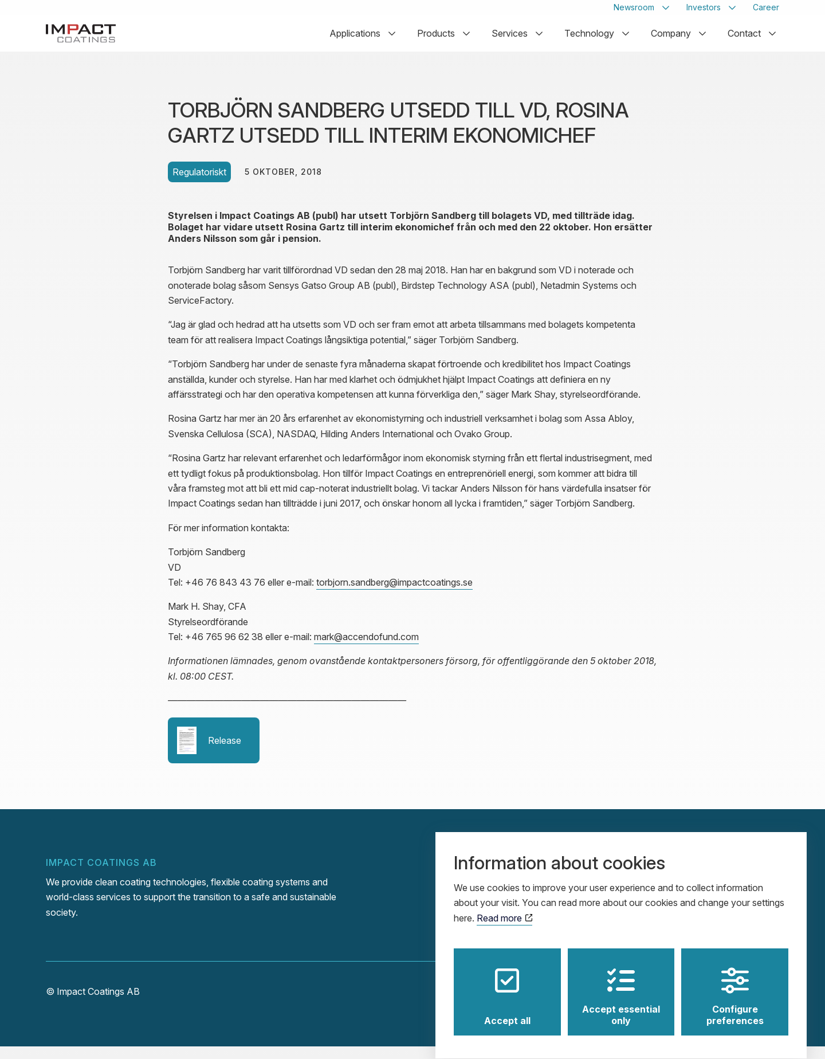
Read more (504, 907)
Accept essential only (621, 986)
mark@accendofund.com (366, 649)
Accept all (507, 986)
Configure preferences (735, 986)
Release (209, 752)
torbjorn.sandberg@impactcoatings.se (394, 595)
